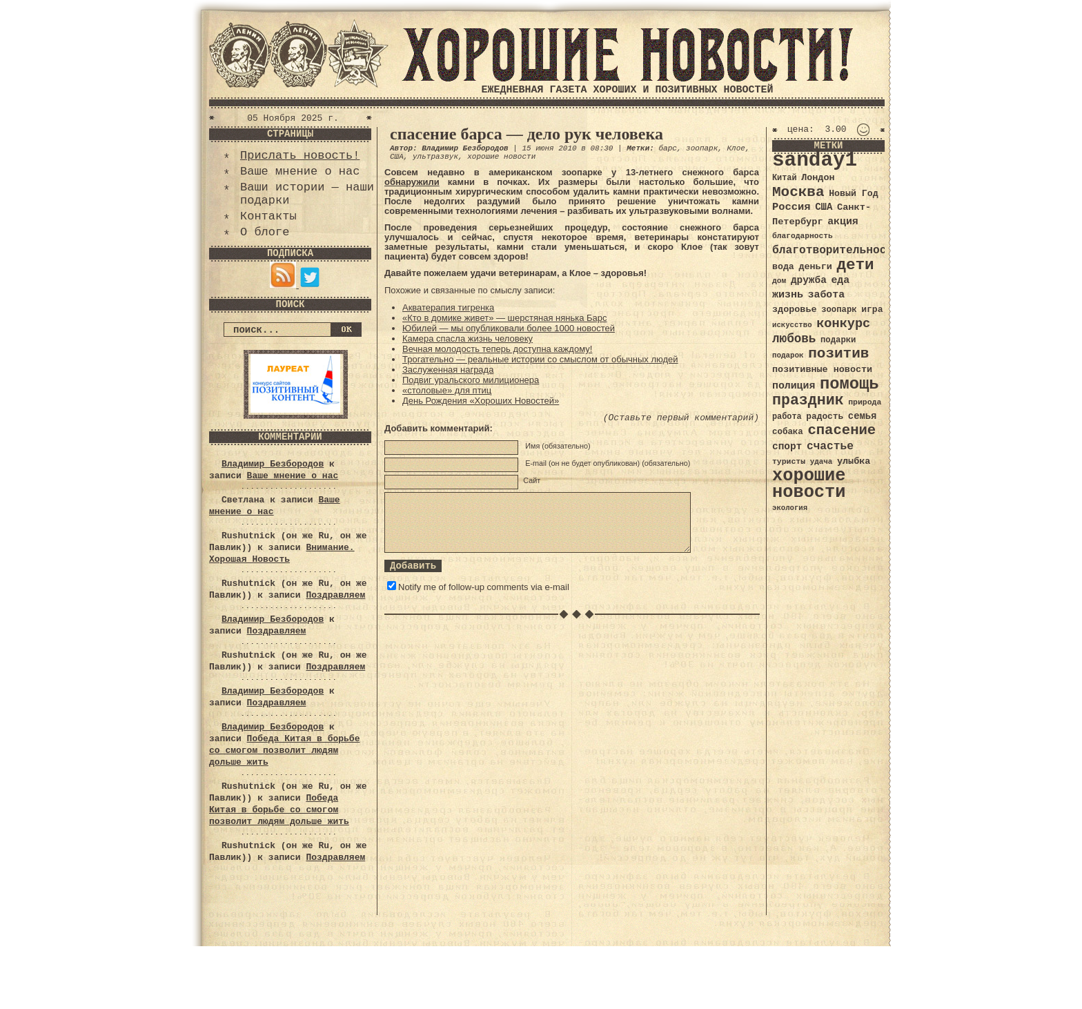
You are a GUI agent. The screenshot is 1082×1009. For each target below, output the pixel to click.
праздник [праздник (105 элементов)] (808, 400)
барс (667, 148)
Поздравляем (335, 595)
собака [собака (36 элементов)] (787, 432)
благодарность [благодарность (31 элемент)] (802, 236)
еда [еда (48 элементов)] (840, 280)
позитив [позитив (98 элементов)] (838, 354)
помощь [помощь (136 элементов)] (849, 384)
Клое (736, 148)
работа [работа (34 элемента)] (787, 417)
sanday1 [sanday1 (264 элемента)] (814, 160)
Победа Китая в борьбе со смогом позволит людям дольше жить (284, 750)
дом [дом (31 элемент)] (779, 281)
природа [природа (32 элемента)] (864, 402)
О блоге (264, 232)
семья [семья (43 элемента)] (862, 416)
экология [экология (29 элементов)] (789, 508)
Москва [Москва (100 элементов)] (798, 192)
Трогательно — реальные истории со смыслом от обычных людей (540, 359)
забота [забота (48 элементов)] (826, 294)
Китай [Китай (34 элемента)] (784, 178)
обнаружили (412, 182)
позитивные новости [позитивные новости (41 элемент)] (822, 369)
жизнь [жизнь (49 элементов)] (787, 294)
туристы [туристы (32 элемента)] (788, 461)
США (397, 157)
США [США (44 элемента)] (823, 207)
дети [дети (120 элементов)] (855, 265)
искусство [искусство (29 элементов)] (792, 325)
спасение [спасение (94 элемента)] (841, 430)
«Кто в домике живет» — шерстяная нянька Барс (504, 318)
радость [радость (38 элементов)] (824, 416)
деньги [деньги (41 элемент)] (815, 267)
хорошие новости (501, 157)
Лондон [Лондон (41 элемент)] (817, 178)
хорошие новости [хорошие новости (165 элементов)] (809, 484)
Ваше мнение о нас (300, 171)
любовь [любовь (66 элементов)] (794, 339)
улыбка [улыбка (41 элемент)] (853, 461)
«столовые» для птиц (446, 390)
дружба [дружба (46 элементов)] (809, 280)
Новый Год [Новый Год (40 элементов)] (853, 193)
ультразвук (435, 157)
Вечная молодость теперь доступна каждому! (497, 349)
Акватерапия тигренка (448, 307)
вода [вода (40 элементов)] (783, 267)
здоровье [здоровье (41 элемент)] (794, 309)
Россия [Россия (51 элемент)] (791, 207)
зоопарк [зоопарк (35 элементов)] (838, 310)
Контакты (268, 216)
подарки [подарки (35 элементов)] (838, 340)
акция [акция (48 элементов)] (842, 221)
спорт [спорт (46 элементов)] (787, 446)
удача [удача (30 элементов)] (821, 462)
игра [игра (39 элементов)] (872, 309)
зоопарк (702, 148)
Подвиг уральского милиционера (470, 380)
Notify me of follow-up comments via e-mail (483, 587)
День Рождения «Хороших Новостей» (480, 400)
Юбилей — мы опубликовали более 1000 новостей (508, 328)
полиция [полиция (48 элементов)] (793, 385)
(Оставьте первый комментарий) (681, 418)
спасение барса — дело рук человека (526, 134)
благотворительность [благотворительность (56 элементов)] (836, 250)
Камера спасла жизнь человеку (467, 338)
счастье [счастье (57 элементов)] (830, 446)
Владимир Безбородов (273, 464)
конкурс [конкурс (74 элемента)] (843, 324)
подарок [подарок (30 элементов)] (788, 355)
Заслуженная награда (447, 369)
